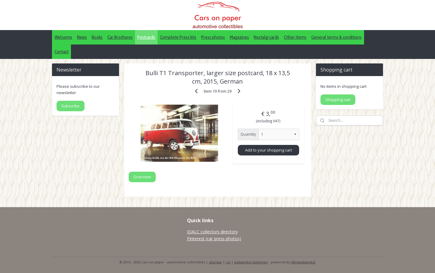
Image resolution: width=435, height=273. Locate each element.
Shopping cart (338, 99)
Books (97, 37)
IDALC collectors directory (212, 232)
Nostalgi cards (266, 37)
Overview (142, 176)
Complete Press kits (178, 37)
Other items (295, 37)
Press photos (213, 37)
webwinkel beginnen (251, 262)
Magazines (239, 37)
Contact (61, 51)
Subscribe (70, 106)
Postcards (146, 37)
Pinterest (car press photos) (214, 238)
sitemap (215, 262)
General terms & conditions (336, 37)
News (82, 37)
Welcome (63, 37)
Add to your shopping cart (268, 150)
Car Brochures (120, 37)
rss (228, 262)
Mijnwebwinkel (303, 262)
